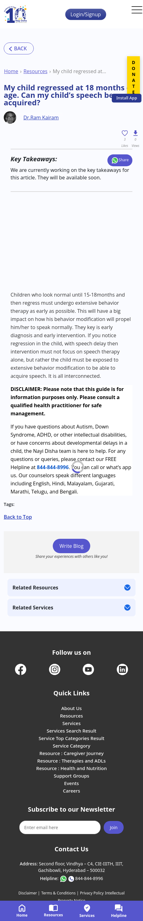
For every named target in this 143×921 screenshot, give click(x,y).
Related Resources (35, 587)
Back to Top (18, 516)
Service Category (71, 746)
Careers (71, 791)
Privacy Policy (92, 893)
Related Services (32, 607)
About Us (71, 708)
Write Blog (72, 546)
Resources (35, 71)
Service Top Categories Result (71, 738)
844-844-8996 (53, 467)
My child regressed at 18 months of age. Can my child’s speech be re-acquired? (80, 71)
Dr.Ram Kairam (41, 117)
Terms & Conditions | (60, 893)
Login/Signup (86, 14)
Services (71, 723)
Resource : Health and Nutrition (71, 768)
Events (71, 783)
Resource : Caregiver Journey (71, 753)
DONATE (133, 77)
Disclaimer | (29, 893)
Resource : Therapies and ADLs (71, 761)
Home (11, 71)
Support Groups (71, 776)
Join (114, 827)
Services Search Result (71, 731)
